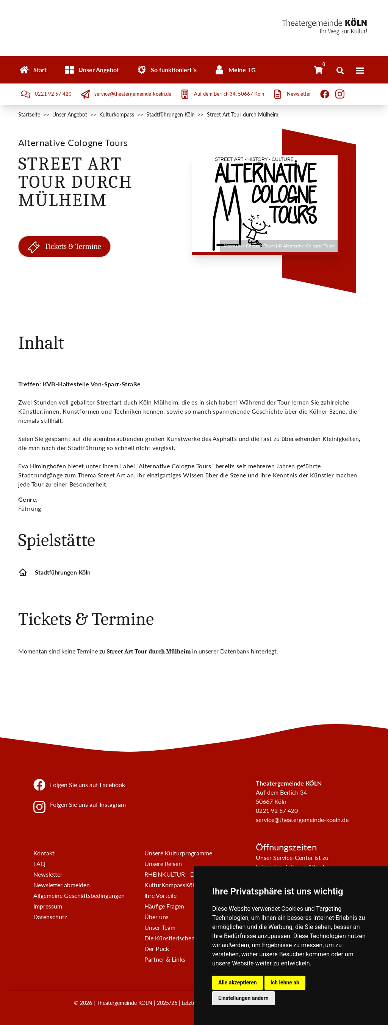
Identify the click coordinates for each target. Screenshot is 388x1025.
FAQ (39, 863)
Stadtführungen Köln (170, 114)
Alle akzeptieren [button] (237, 982)
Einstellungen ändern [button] (243, 998)
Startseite (29, 114)
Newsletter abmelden (61, 884)
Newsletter (48, 874)
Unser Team (159, 927)
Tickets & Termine (64, 247)
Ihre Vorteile (160, 895)
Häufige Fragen (164, 906)
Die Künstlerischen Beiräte (179, 938)
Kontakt (44, 853)
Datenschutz (50, 916)
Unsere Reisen (163, 863)
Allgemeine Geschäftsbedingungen (79, 895)
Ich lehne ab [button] (285, 982)
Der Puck (156, 948)
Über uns (156, 916)
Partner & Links (164, 959)
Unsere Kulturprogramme (178, 853)
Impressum (47, 906)
